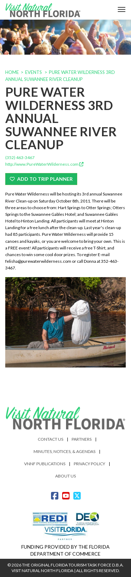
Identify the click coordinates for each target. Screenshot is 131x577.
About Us (65, 476)
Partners (82, 439)
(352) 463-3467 (20, 157)
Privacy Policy (89, 463)
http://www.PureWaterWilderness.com (44, 164)
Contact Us (50, 439)
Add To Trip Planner (41, 179)
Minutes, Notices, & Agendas (64, 451)
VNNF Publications (44, 463)
